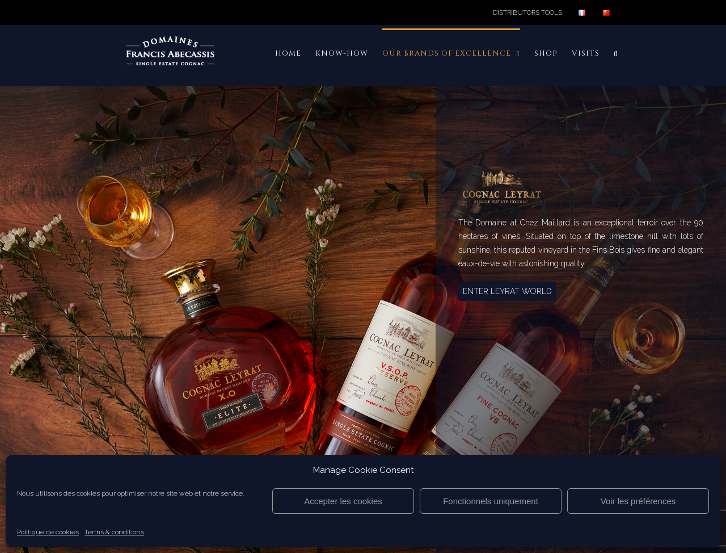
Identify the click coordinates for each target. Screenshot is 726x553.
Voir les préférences (638, 501)
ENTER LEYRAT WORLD (507, 291)
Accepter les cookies (343, 501)
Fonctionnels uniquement (490, 501)
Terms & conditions (114, 532)
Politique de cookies (48, 532)
